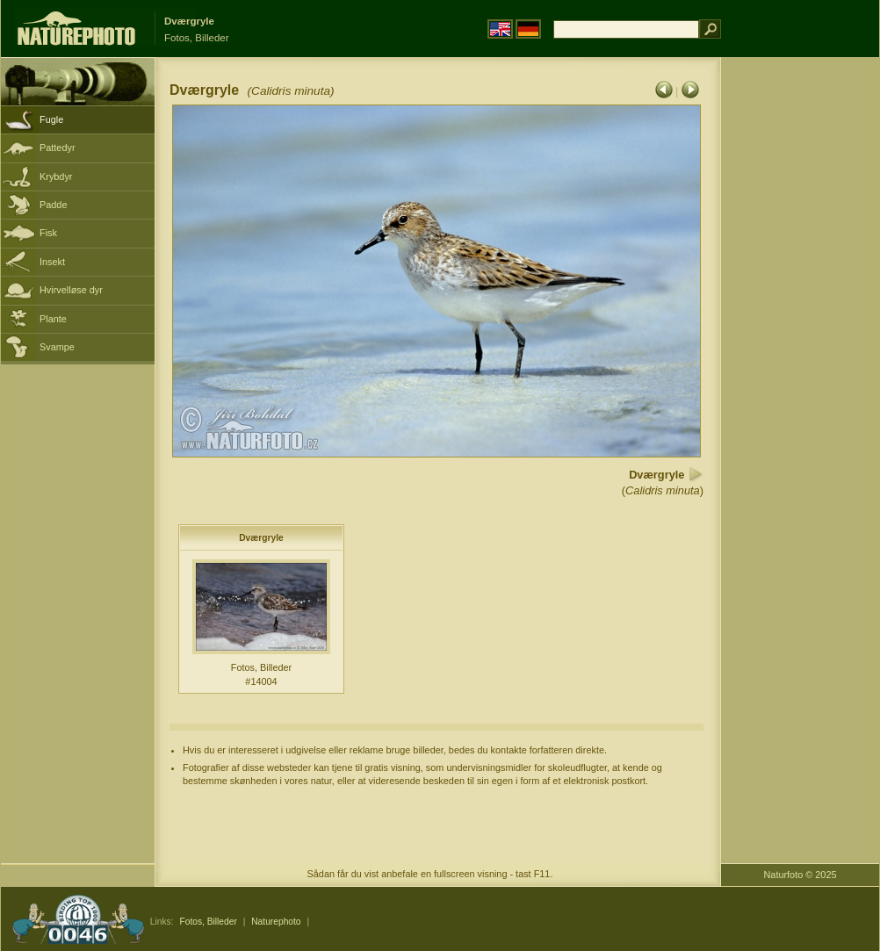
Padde (53, 204)
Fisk (48, 232)
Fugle (51, 119)
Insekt (52, 261)
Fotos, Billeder (207, 921)
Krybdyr (56, 176)
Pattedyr (58, 147)
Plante (53, 318)
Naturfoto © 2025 (800, 874)
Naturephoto (275, 921)
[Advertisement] (800, 338)
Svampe (57, 347)
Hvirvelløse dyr (71, 290)
